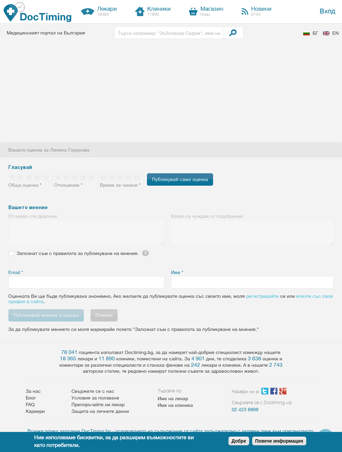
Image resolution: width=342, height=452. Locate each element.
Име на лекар (173, 398)
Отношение (68, 185)
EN (335, 33)
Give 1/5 (12, 177)
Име (177, 272)
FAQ (30, 404)
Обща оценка (24, 185)
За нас (33, 391)
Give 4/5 (37, 177)
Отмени (104, 315)
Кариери (35, 411)
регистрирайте (262, 296)
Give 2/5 (21, 177)
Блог (31, 397)
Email (15, 272)
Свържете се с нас (92, 391)
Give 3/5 (29, 177)
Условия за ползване (95, 397)
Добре (238, 441)
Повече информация (279, 441)
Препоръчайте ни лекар (98, 404)
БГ (315, 33)
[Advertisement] (171, 92)
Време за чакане (120, 185)
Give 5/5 (46, 177)
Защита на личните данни (100, 411)
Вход (327, 11)
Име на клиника (175, 405)
